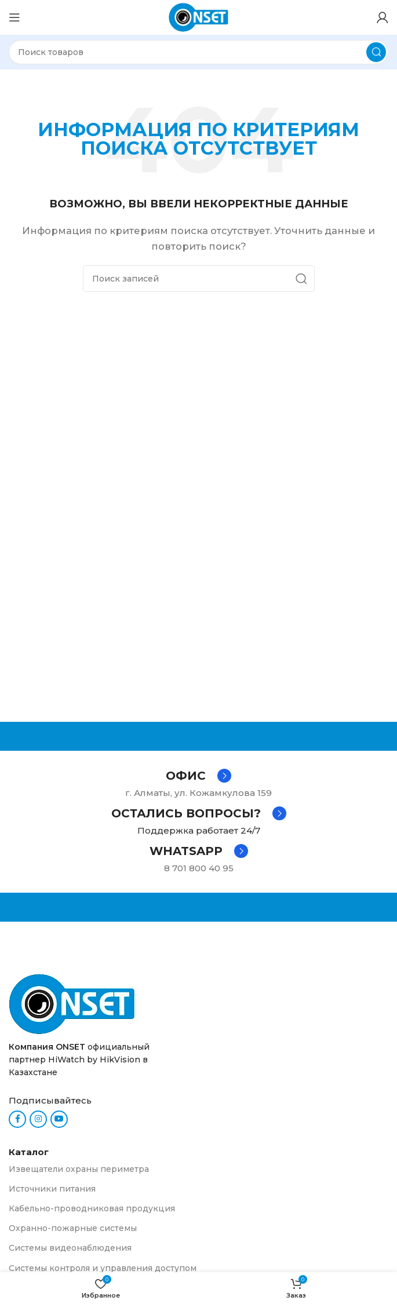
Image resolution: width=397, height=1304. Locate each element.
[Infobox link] (198, 775)
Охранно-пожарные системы (73, 1228)
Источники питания (52, 1189)
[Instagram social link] (38, 1119)
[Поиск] (198, 52)
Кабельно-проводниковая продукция (92, 1208)
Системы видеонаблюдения (70, 1248)
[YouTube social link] (59, 1119)
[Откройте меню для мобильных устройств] (14, 17)
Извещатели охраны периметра (79, 1169)
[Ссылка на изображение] (72, 1003)
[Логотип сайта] (199, 16)
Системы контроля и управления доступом (102, 1268)
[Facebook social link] (17, 1119)
